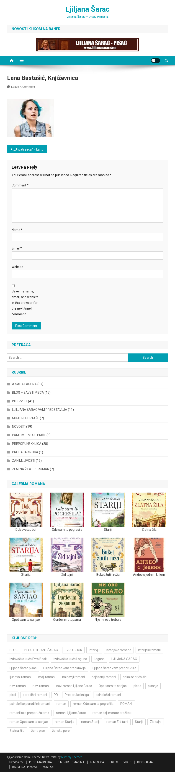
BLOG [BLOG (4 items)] (14, 650)
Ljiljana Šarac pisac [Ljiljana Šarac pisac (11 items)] (23, 668)
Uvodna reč (16, 762)
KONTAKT (49, 767)
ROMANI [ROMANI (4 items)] (126, 704)
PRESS (114, 762)
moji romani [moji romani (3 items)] (46, 677)
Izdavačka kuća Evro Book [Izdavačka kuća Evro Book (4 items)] (28, 659)
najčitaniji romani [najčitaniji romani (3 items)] (104, 677)
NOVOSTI (19, 426)
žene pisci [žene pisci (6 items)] (38, 730)
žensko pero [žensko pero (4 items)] (61, 730)
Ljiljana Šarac (87, 9)
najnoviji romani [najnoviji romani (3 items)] (73, 677)
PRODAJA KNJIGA (25, 452)
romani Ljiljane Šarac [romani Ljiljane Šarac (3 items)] (71, 713)
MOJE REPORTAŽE (25, 418)
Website (17, 267)
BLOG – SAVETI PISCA (28, 392)
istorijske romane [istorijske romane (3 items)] (118, 650)
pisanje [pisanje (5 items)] (153, 686)
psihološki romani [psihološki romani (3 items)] (108, 695)
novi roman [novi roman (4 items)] (18, 686)
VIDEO (127, 762)
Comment (20, 185)
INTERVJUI (19, 401)
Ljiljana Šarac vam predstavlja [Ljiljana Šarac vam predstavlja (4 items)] (64, 668)
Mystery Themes (71, 757)
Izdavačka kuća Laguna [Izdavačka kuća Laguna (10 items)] (70, 659)
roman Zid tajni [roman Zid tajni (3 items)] (117, 722)
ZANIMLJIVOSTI (23, 460)
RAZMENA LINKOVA (24, 767)
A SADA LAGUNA (24, 384)
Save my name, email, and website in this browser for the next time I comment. (25, 302)
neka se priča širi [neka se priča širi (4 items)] (135, 677)
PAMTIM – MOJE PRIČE (29, 435)
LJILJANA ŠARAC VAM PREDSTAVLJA (39, 409)
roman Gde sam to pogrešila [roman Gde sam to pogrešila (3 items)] (93, 704)
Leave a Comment (23, 86)
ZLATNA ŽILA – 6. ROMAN (30, 469)
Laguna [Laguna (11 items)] (99, 659)
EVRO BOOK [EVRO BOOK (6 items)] (73, 650)
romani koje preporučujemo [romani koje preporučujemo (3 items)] (29, 713)
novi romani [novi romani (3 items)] (41, 686)
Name (17, 230)
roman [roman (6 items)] (61, 704)
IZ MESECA (97, 762)
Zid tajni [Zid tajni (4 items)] (155, 722)
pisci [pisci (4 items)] (13, 695)
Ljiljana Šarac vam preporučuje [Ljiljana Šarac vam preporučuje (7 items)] (114, 668)
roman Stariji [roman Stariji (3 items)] (90, 722)
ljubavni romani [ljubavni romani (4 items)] (20, 677)
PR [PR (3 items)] (56, 695)
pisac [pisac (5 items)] (137, 686)
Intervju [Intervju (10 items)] (94, 650)
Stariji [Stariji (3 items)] (139, 722)
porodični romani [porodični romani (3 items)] (35, 695)
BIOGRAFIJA (145, 762)
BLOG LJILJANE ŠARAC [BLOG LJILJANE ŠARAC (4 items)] (41, 650)
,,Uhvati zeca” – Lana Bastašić (30, 149)
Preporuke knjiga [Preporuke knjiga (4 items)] (77, 695)
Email (17, 248)
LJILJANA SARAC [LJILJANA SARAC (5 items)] (124, 659)
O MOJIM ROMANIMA (70, 762)
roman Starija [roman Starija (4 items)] (64, 722)
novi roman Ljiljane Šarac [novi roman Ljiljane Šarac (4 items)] (74, 686)
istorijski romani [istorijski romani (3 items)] (149, 650)
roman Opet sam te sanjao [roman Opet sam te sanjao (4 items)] (29, 722)
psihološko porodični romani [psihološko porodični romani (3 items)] (30, 704)
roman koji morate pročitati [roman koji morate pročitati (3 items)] (112, 713)
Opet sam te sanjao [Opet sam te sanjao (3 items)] (113, 686)
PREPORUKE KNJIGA (26, 444)
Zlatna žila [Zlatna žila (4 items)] (17, 730)
